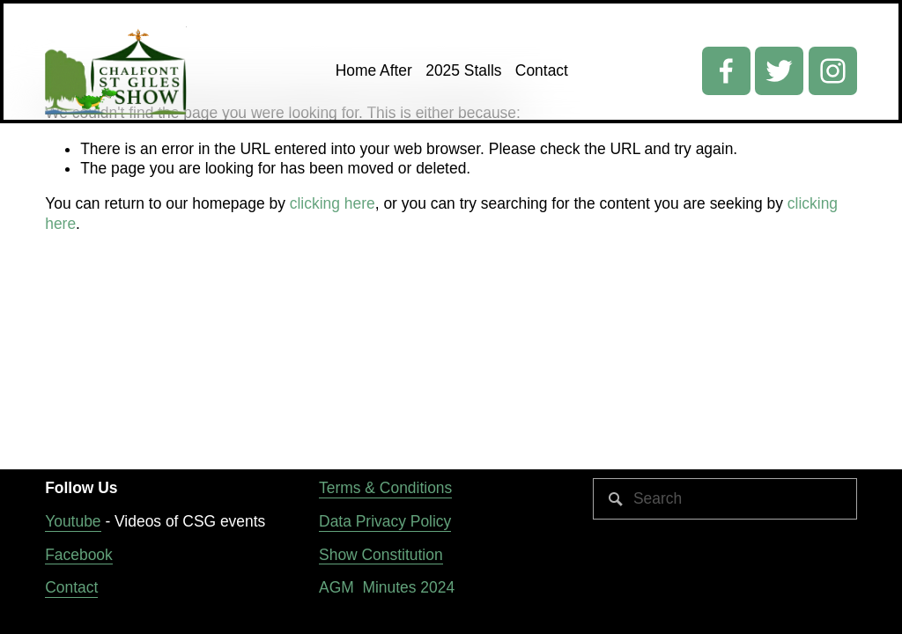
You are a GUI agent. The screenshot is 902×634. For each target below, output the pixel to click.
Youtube (72, 521)
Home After (374, 70)
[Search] (725, 499)
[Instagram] (833, 71)
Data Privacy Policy (385, 521)
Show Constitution (381, 555)
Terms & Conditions (385, 488)
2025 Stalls (463, 70)
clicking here (332, 203)
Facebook (79, 555)
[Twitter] (779, 71)
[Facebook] (726, 71)
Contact (541, 70)
